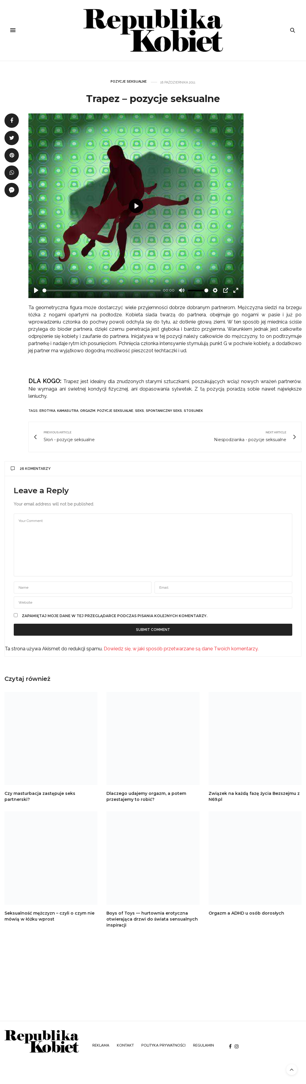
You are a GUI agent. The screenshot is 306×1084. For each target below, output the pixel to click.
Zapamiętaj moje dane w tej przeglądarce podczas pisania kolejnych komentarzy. (114, 616)
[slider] (101, 290)
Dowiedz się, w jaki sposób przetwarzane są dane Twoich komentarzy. (181, 649)
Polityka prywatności (163, 1045)
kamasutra (67, 411)
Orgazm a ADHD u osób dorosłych (246, 913)
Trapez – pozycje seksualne (153, 98)
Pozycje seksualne (129, 81)
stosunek (193, 411)
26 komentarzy (31, 469)
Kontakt (125, 1045)
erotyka (47, 411)
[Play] (36, 290)
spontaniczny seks (164, 411)
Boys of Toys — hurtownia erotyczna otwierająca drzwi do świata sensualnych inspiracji (152, 919)
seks (139, 411)
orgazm (87, 411)
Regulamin (203, 1045)
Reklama (100, 1045)
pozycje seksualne (115, 411)
